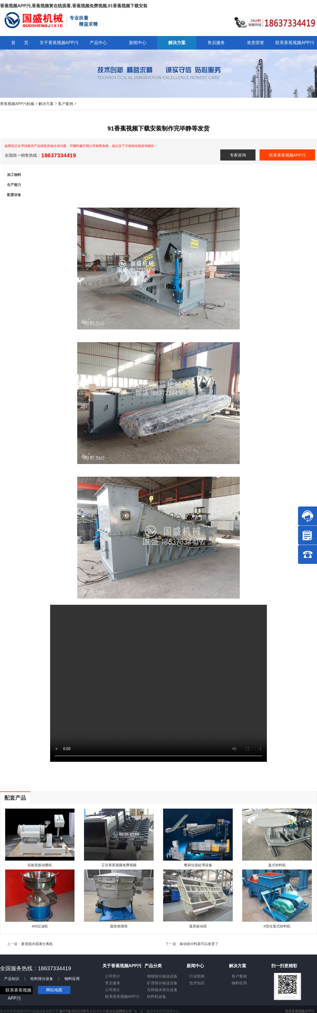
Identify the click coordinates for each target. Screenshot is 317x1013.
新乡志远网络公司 (119, 1011)
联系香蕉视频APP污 (287, 155)
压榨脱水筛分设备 (162, 990)
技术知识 (197, 983)
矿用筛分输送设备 (162, 983)
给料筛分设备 (41, 978)
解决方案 (46, 104)
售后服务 (112, 983)
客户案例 (65, 104)
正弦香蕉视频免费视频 (119, 865)
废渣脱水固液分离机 (37, 944)
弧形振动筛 (198, 926)
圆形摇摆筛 (119, 926)
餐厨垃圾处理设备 (198, 865)
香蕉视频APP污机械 (17, 104)
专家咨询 (238, 155)
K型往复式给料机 (277, 926)
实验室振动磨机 (39, 865)
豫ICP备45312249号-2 (75, 1011)
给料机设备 (156, 996)
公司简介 (112, 976)
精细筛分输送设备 (162, 976)
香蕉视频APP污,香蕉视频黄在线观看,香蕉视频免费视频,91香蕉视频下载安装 (73, 6)
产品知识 (11, 978)
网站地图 (54, 990)
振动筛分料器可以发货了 (199, 944)
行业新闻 (197, 976)
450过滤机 (40, 926)
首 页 (19, 42)
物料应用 (72, 978)
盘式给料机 (277, 865)
